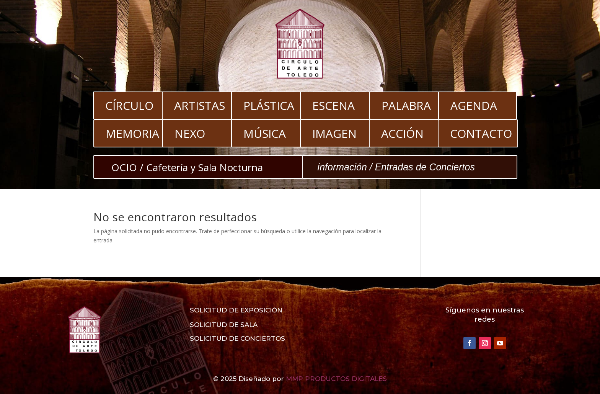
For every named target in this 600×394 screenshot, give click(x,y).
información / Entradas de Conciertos (396, 167)
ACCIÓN (402, 133)
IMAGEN (334, 133)
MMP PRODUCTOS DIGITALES (336, 379)
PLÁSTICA (268, 105)
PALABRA (406, 105)
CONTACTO (481, 133)
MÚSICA (264, 133)
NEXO (189, 133)
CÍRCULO (129, 105)
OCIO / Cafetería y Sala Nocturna (187, 167)
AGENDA (473, 105)
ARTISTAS (199, 105)
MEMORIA (132, 133)
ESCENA (333, 105)
